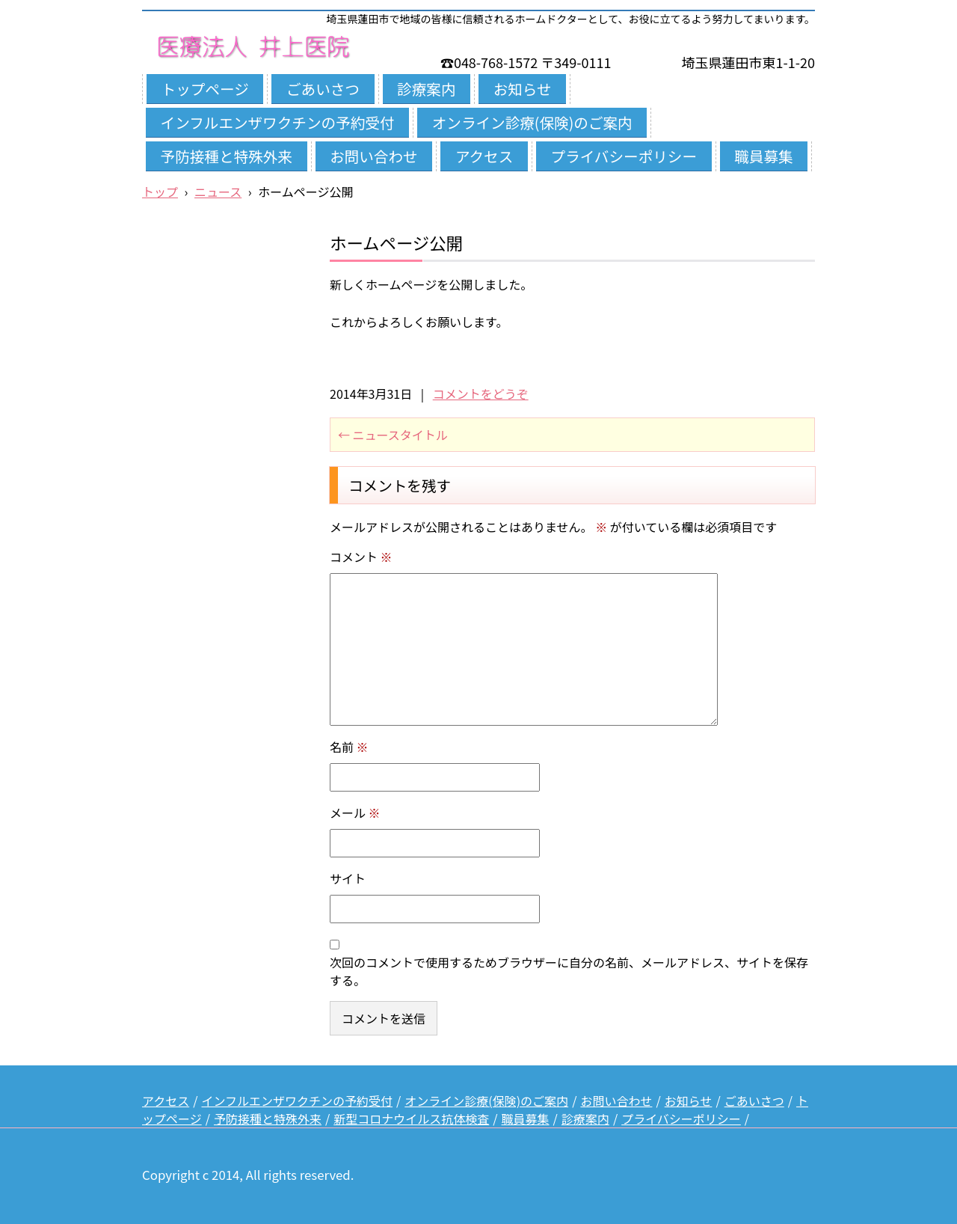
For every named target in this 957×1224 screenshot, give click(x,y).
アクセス (484, 156)
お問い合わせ (374, 156)
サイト (348, 878)
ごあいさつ (323, 89)
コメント (361, 557)
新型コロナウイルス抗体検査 (411, 1118)
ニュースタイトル (393, 435)
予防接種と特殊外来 (226, 156)
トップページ (205, 89)
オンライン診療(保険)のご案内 (532, 122)
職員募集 (763, 156)
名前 (349, 747)
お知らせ (522, 89)
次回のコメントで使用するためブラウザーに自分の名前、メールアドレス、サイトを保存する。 (569, 971)
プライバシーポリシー (623, 156)
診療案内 (426, 89)
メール (355, 812)
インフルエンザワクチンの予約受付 (278, 122)
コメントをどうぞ (481, 394)
